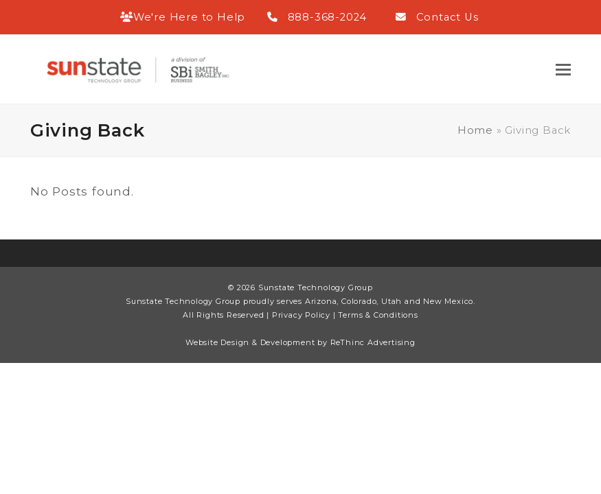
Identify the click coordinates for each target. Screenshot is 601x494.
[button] (563, 69)
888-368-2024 (327, 17)
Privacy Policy (301, 315)
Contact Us (447, 17)
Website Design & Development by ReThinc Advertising (300, 342)
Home (475, 130)
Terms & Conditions (378, 315)
